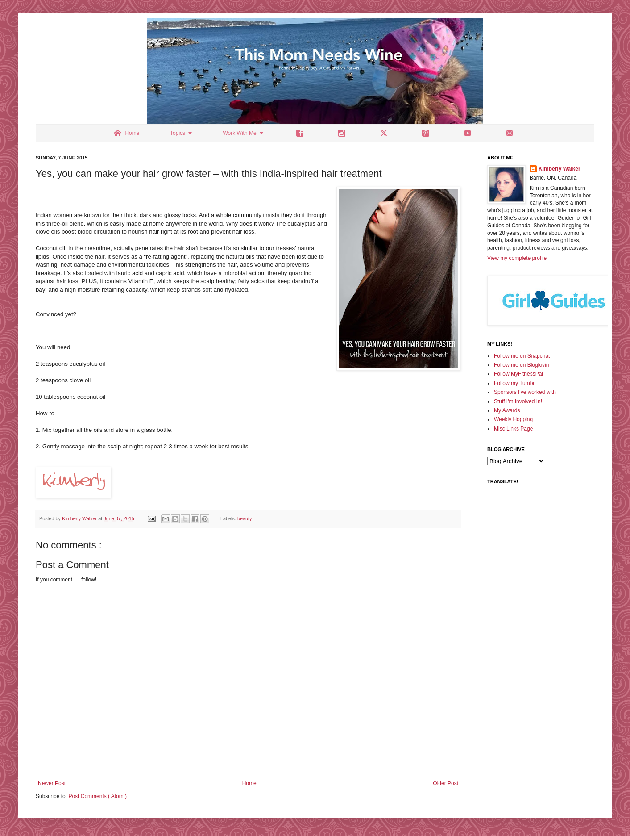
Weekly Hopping (513, 419)
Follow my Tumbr (514, 383)
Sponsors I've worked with (525, 392)
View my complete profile (517, 258)
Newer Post (52, 783)
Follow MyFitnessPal (518, 374)
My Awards (507, 410)
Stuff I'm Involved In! (518, 401)
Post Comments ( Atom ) (97, 796)
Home (249, 783)
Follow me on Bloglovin (521, 365)
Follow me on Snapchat (522, 356)
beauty (244, 518)
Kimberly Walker (559, 169)
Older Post (445, 783)
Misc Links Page (513, 429)
